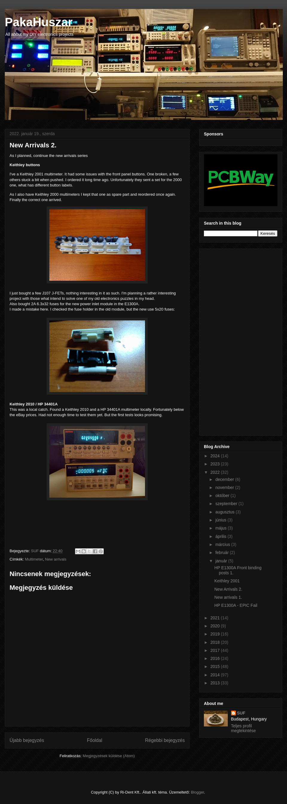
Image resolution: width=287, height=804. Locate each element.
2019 (215, 634)
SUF (241, 713)
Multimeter (34, 559)
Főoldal (94, 740)
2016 (215, 658)
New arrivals (56, 559)
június (221, 520)
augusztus (225, 512)
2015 (215, 666)
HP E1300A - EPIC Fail (235, 605)
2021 (215, 617)
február (222, 552)
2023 (215, 464)
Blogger (197, 792)
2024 (215, 455)
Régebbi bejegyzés (165, 740)
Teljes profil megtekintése (243, 728)
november (225, 487)
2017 (215, 650)
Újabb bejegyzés (27, 740)
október (222, 495)
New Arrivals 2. (228, 589)
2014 (215, 674)
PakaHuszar (39, 22)
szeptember (226, 503)
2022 (215, 472)
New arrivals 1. (228, 597)
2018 (215, 642)
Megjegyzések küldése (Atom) (109, 756)
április (221, 536)
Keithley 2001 (227, 580)
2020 (215, 626)
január (221, 560)
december (225, 479)
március (223, 544)
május (221, 528)
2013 (215, 682)
